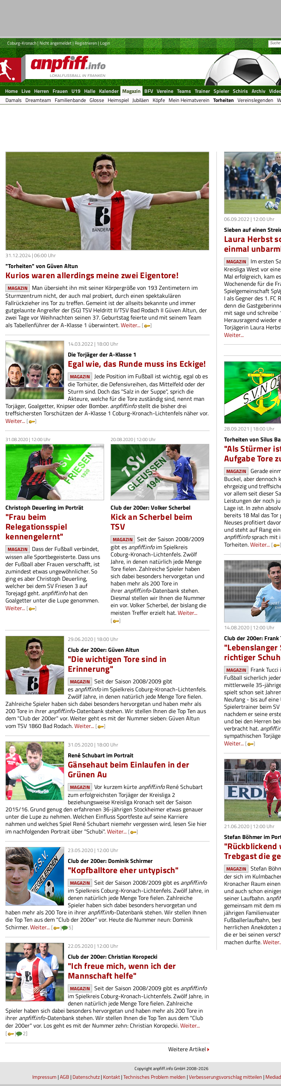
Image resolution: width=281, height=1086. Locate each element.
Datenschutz (86, 1077)
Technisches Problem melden (154, 1077)
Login (105, 43)
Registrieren (86, 43)
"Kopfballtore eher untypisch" (123, 870)
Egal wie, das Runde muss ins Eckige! (137, 363)
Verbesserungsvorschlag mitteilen (225, 1077)
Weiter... (130, 325)
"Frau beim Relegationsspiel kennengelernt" (36, 526)
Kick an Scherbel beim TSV (152, 521)
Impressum (44, 1077)
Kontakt (111, 1077)
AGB (64, 1077)
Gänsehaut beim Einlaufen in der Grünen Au (128, 769)
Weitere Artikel (187, 1049)
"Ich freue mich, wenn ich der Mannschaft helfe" (122, 970)
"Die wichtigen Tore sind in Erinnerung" (117, 664)
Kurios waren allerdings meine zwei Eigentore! (91, 275)
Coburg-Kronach (21, 43)
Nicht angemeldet (55, 43)
